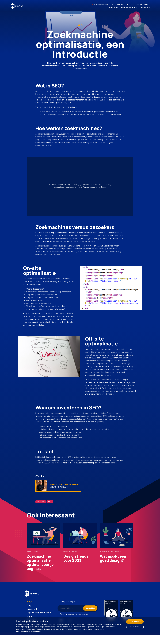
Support (147, 4)
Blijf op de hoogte (67, 601)
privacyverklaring (83, 614)
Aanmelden (90, 608)
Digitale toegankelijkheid (39, 612)
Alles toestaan (134, 621)
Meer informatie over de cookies (28, 632)
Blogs (29, 601)
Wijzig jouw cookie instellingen (94, 187)
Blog (113, 4)
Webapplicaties (129, 7)
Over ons (130, 4)
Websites (113, 7)
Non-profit (32, 609)
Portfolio (120, 4)
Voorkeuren (134, 627)
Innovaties (145, 7)
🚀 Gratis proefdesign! (100, 4)
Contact (139, 4)
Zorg (29, 605)
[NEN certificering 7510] (126, 610)
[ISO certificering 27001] (111, 610)
